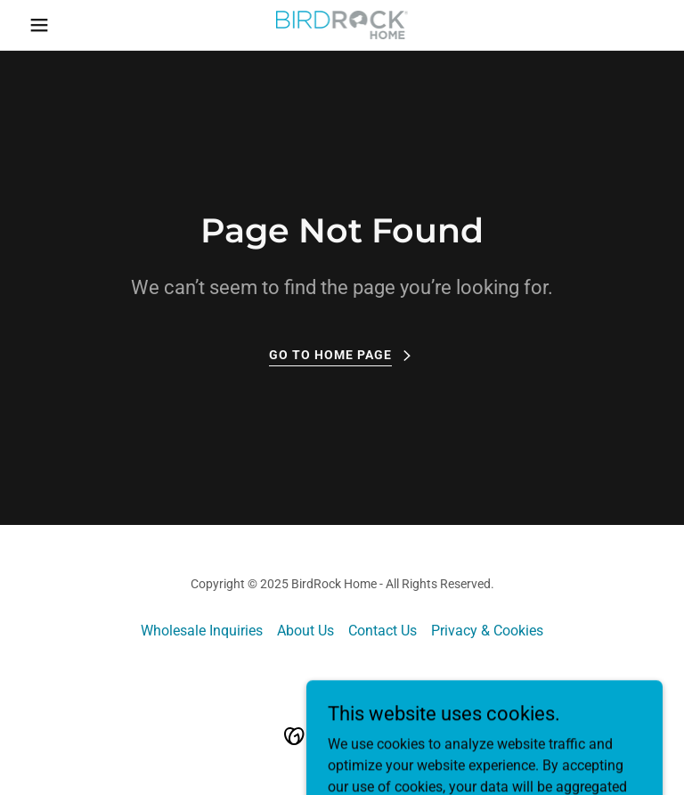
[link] (342, 25)
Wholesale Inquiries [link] (202, 630)
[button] (69, 25)
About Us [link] (305, 630)
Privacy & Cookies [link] (487, 630)
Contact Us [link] (382, 630)
